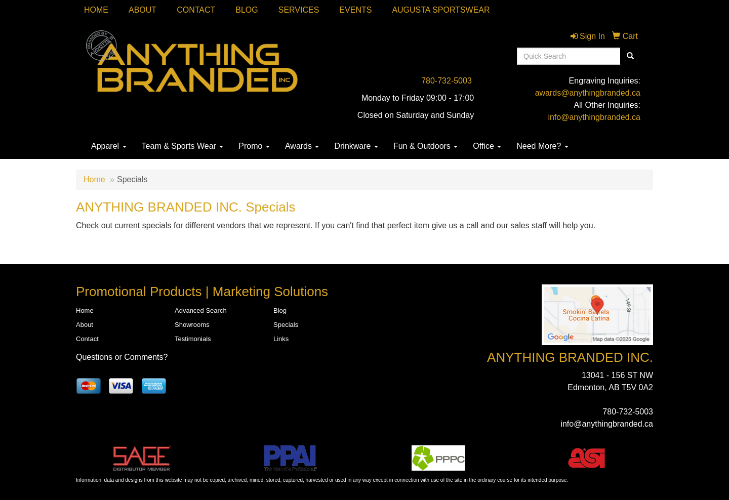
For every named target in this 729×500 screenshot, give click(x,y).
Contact (196, 10)
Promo (254, 146)
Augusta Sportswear (441, 10)
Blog (246, 10)
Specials (285, 324)
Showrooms (192, 324)
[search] (630, 56)
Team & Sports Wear (183, 146)
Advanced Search (201, 310)
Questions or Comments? (122, 357)
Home (96, 10)
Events (355, 10)
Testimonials (193, 339)
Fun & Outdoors (425, 146)
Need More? (542, 146)
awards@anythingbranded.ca (587, 93)
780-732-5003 (446, 80)
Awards (302, 146)
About (142, 10)
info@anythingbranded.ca (594, 117)
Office (487, 146)
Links (281, 339)
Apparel (109, 146)
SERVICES (298, 10)
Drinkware (356, 146)
